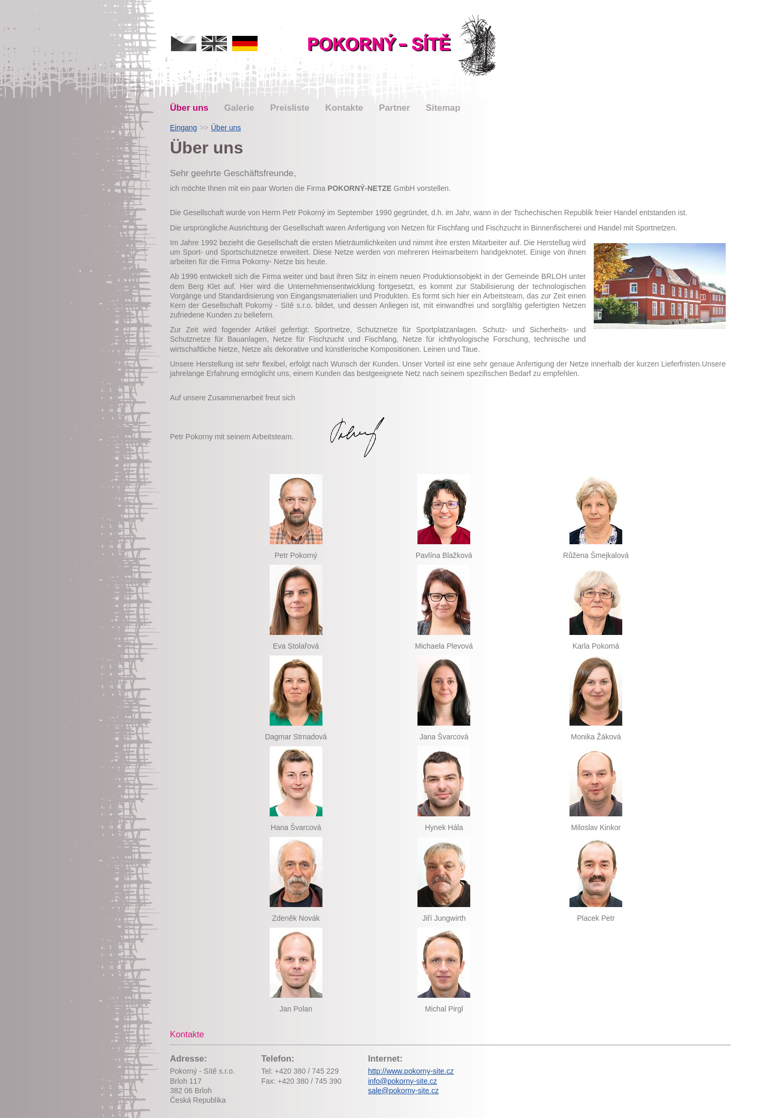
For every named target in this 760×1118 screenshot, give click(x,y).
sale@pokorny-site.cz (403, 1090)
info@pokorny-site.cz (402, 1081)
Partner (394, 108)
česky (183, 43)
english (214, 43)
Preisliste (290, 108)
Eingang (183, 127)
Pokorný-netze (403, 46)
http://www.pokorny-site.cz (411, 1071)
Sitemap (443, 108)
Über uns (189, 108)
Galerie (239, 108)
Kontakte (344, 108)
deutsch (245, 43)
